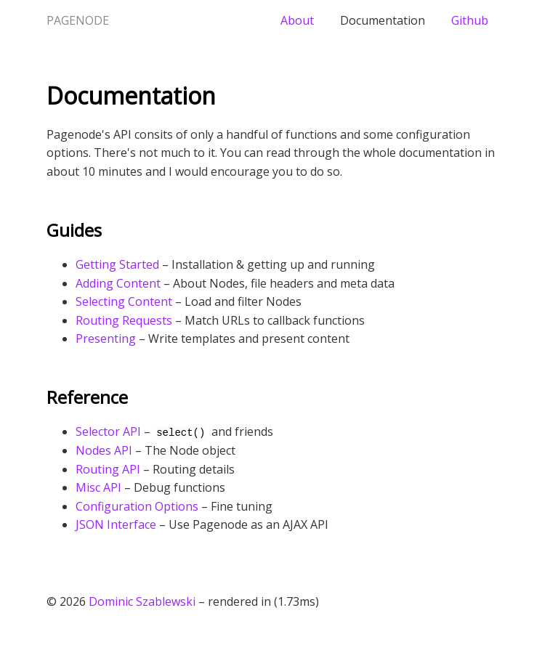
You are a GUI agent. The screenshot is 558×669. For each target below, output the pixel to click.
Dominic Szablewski (142, 601)
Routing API (108, 469)
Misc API (98, 487)
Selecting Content (124, 301)
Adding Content (118, 283)
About (297, 20)
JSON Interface (116, 524)
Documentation (382, 20)
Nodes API (104, 450)
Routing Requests (124, 320)
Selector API (108, 431)
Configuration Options (137, 506)
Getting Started (117, 264)
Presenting (106, 338)
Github (469, 20)
